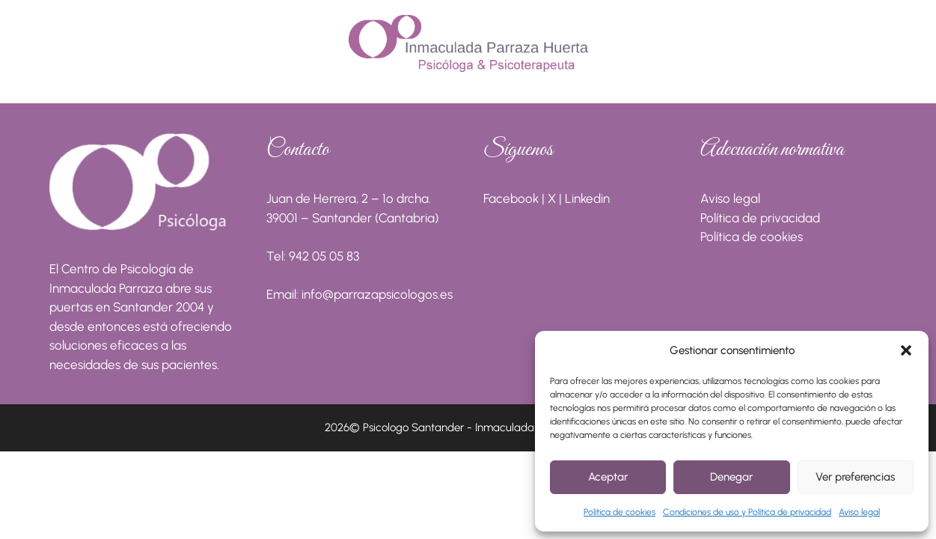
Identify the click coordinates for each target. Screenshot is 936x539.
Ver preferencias (855, 477)
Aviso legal (859, 512)
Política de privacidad (760, 217)
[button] (906, 350)
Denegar (731, 477)
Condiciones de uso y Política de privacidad (747, 512)
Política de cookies (619, 512)
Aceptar (608, 477)
